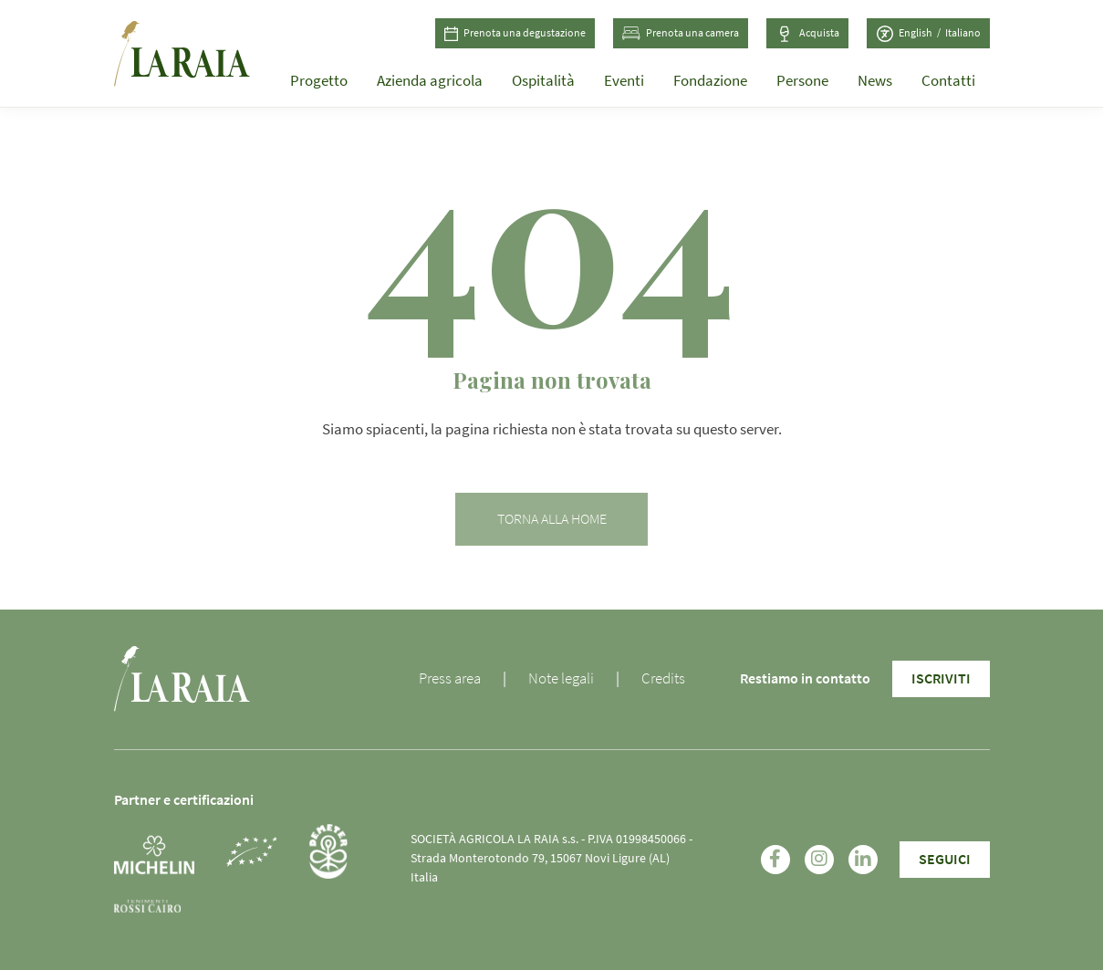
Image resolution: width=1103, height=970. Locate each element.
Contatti (948, 80)
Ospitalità (543, 80)
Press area (450, 678)
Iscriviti (941, 679)
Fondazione (710, 80)
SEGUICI (945, 859)
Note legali (561, 678)
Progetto (319, 80)
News (875, 80)
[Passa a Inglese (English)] (922, 33)
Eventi (624, 80)
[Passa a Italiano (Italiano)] (963, 33)
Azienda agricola (430, 80)
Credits (663, 678)
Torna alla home (552, 519)
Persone (802, 80)
